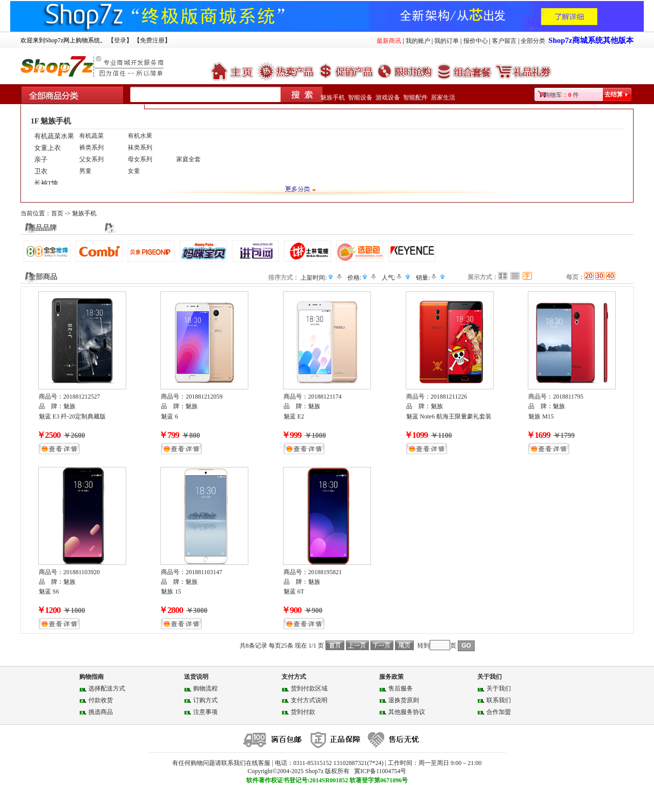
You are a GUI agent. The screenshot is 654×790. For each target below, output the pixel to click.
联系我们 (498, 700)
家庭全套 (188, 159)
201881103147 (203, 572)
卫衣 (41, 171)
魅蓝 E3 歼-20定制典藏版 (72, 416)
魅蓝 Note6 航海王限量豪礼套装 (449, 416)
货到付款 (303, 711)
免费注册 (152, 40)
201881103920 (81, 572)
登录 (120, 40)
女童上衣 (47, 148)
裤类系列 (91, 147)
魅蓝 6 (169, 416)
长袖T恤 (46, 183)
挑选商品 (100, 711)
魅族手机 (332, 97)
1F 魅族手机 (51, 121)
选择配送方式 (106, 688)
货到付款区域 (309, 688)
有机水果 (140, 135)
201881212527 (81, 396)
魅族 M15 (541, 416)
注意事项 (205, 711)
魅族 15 (171, 591)
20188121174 (325, 396)
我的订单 (446, 40)
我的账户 (418, 40)
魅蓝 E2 (294, 416)
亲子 (41, 159)
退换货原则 (403, 700)
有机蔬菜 (91, 135)
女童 (134, 171)
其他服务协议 (406, 711)
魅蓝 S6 (49, 591)
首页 (57, 213)
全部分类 (533, 40)
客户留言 (504, 40)
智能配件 (415, 97)
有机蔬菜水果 (54, 136)
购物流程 (205, 688)
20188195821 (325, 572)
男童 (85, 171)
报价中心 (475, 40)
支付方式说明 (309, 700)
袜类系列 (140, 147)
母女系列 (140, 159)
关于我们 (498, 688)
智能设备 (360, 97)
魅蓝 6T (294, 591)
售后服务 (400, 688)
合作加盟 (498, 711)
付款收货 (100, 700)
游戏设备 (388, 97)
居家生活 (443, 97)
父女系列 (91, 159)
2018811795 (568, 396)
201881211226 (449, 396)
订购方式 (205, 700)
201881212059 (203, 396)
